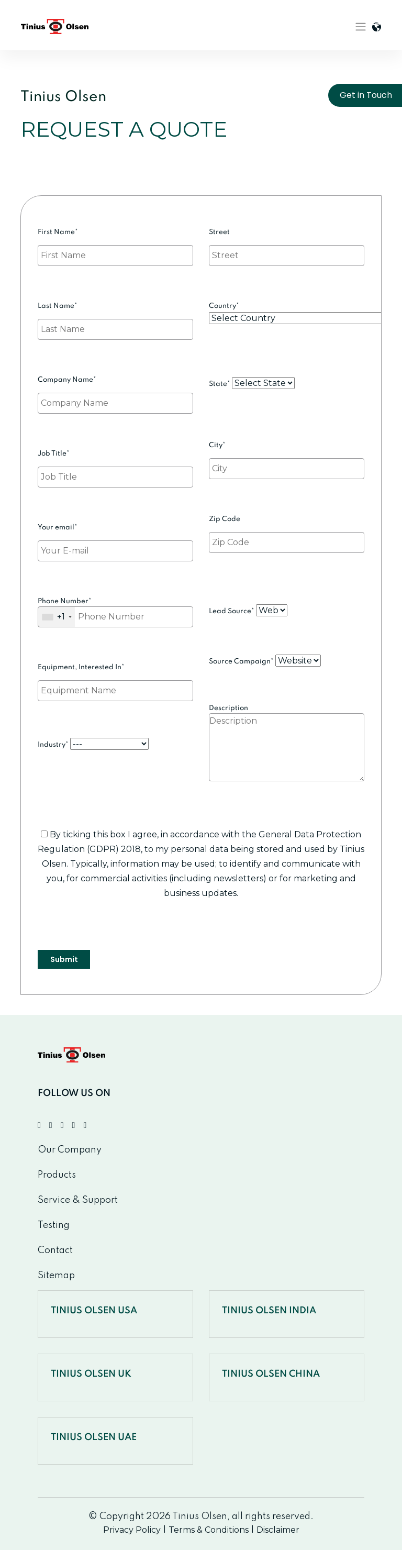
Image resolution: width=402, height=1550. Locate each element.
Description (286, 753)
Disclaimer (277, 1530)
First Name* (115, 244)
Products (57, 1175)
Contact (55, 1250)
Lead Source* (248, 610)
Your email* (115, 540)
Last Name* (115, 318)
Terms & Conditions (209, 1530)
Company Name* (115, 392)
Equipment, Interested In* (115, 679)
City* (286, 457)
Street (286, 244)
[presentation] (117, 929)
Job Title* (115, 466)
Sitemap (56, 1275)
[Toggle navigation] (360, 26)
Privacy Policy (132, 1530)
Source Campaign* (265, 661)
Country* (286, 313)
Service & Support (78, 1200)
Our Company (70, 1150)
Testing (54, 1225)
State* (252, 383)
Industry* (93, 744)
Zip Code (286, 531)
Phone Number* (115, 612)
